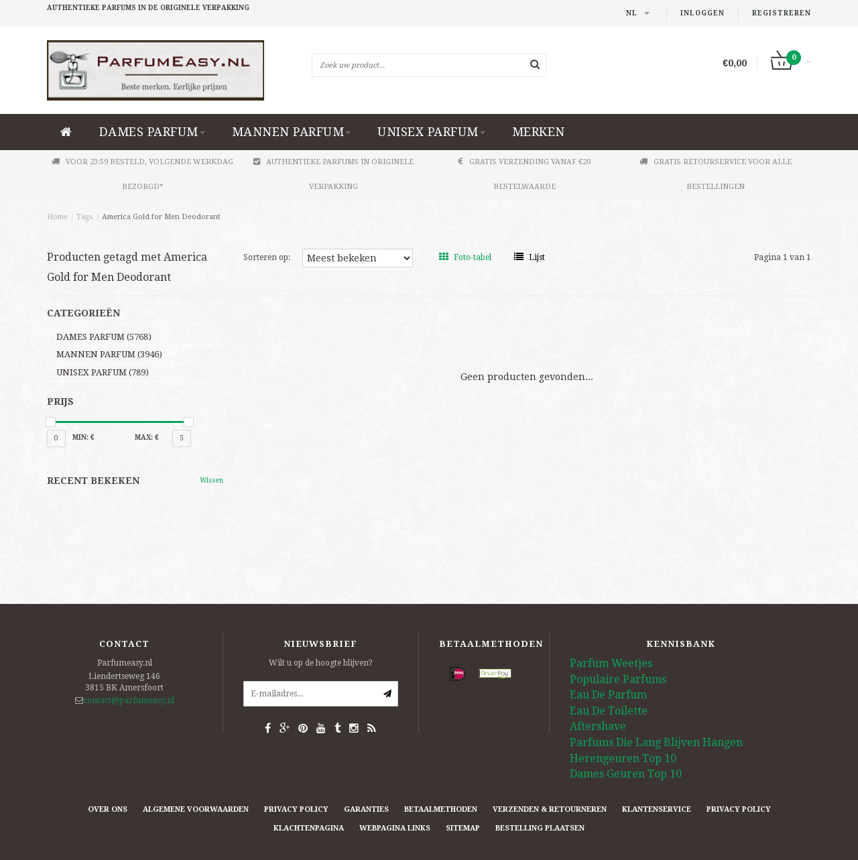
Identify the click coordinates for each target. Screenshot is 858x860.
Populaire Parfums (618, 679)
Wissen (211, 480)
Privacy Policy (296, 809)
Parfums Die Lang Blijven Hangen (656, 742)
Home (57, 216)
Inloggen (702, 13)
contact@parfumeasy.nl (128, 700)
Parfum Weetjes (611, 663)
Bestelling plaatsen (540, 828)
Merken (538, 132)
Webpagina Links (394, 828)
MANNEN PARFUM (291, 132)
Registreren (781, 13)
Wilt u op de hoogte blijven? (321, 663)
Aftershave (598, 726)
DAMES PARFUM (152, 132)
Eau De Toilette (609, 710)
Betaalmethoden (440, 809)
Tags (84, 216)
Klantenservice (656, 809)
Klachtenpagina (308, 828)
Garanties (366, 809)
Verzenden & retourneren (550, 809)
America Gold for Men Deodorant (161, 216)
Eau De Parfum (608, 694)
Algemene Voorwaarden (196, 809)
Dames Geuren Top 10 (626, 773)
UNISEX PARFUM (431, 132)
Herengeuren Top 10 (623, 758)
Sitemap (463, 828)
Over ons (107, 809)
